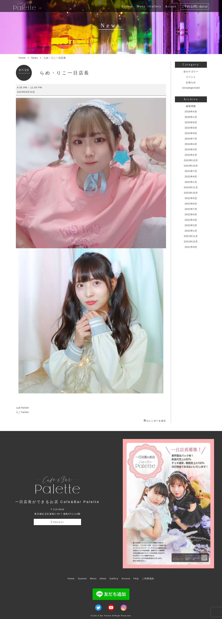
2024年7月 (191, 138)
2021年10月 (191, 241)
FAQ (136, 578)
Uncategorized (191, 88)
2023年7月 (191, 171)
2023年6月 (191, 176)
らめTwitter (22, 407)
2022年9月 (191, 198)
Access (170, 6)
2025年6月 (191, 122)
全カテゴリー (191, 71)
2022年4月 (191, 220)
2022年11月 (191, 187)
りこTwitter (22, 412)
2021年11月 (191, 236)
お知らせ (191, 82)
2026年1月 (191, 117)
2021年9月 (191, 247)
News (34, 58)
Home (22, 58)
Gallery (155, 6)
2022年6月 (191, 214)
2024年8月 (191, 133)
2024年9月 (191, 128)
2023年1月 (191, 182)
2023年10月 (191, 165)
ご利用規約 (148, 578)
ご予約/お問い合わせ (194, 6)
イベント (191, 77)
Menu (141, 6)
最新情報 (191, 106)
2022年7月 (191, 209)
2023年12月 (191, 160)
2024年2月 (191, 155)
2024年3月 (191, 149)
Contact (57, 522)
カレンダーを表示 (156, 421)
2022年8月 (191, 203)
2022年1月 (191, 230)
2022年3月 (191, 225)
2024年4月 (191, 144)
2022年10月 (191, 193)
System (127, 6)
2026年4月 (191, 111)
